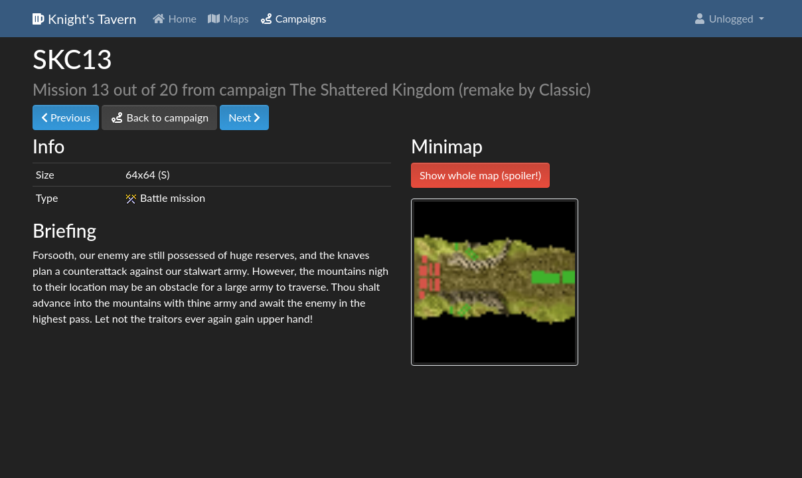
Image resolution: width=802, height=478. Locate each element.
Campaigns (293, 18)
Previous (65, 117)
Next (244, 117)
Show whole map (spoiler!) (480, 175)
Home (174, 18)
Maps (228, 18)
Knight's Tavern (84, 19)
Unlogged (724, 18)
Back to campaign (159, 117)
